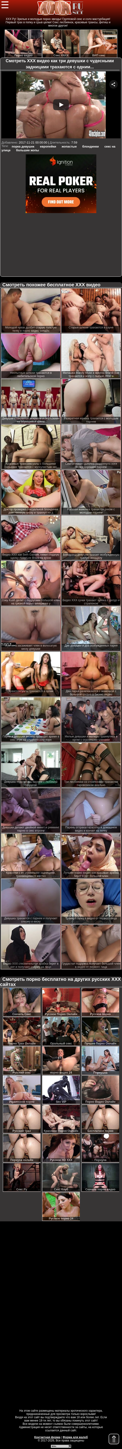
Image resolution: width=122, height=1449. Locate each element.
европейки (48, 146)
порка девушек (23, 146)
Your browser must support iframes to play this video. (61, 105)
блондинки (90, 146)
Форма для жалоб (75, 1437)
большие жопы (27, 150)
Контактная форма (47, 1437)
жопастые (69, 146)
